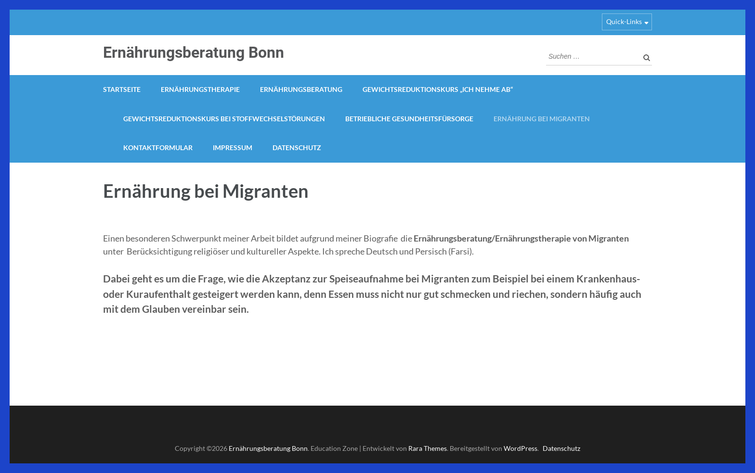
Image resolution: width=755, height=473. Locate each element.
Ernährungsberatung (301, 89)
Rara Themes (427, 448)
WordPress (520, 448)
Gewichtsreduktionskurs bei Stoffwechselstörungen (224, 119)
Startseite (122, 89)
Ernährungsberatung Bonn (193, 52)
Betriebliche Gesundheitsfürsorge (409, 119)
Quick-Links (624, 21)
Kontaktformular (158, 147)
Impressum (232, 147)
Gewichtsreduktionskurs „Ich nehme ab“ (438, 89)
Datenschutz (297, 147)
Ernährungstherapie (200, 89)
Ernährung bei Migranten (542, 119)
